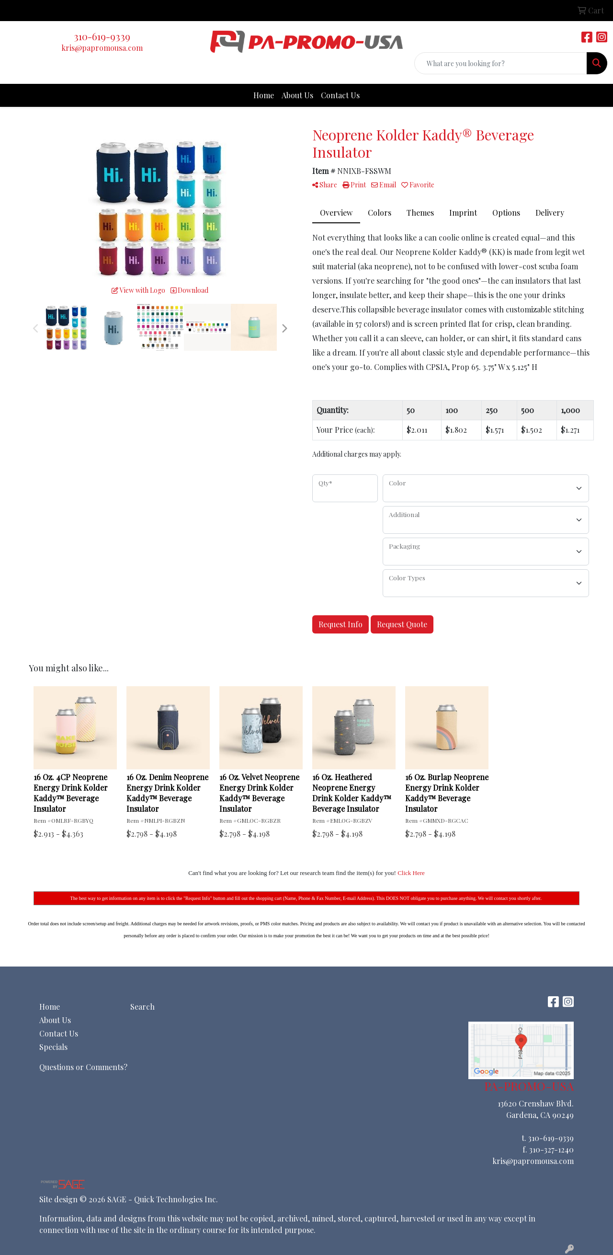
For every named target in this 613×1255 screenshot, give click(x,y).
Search (142, 1007)
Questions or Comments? (83, 1067)
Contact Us (340, 95)
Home (263, 95)
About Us (297, 95)
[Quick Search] (500, 63)
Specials (53, 1047)
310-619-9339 (102, 36)
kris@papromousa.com (102, 48)
